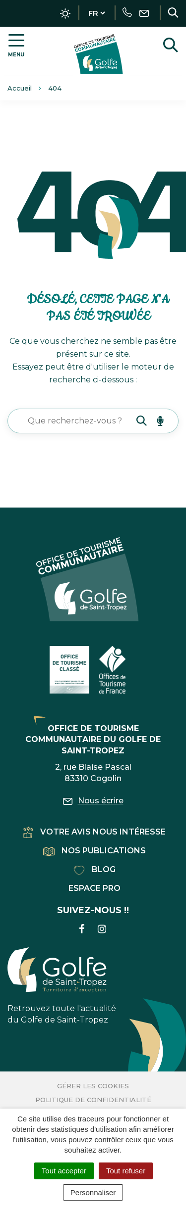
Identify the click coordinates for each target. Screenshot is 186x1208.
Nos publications (94, 850)
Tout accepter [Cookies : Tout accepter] (64, 1170)
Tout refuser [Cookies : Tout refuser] (125, 1170)
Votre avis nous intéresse (94, 831)
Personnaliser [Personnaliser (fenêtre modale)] (93, 1192)
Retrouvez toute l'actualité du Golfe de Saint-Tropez (61, 985)
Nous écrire (93, 800)
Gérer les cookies (93, 1086)
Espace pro (94, 888)
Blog (94, 869)
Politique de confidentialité (93, 1100)
